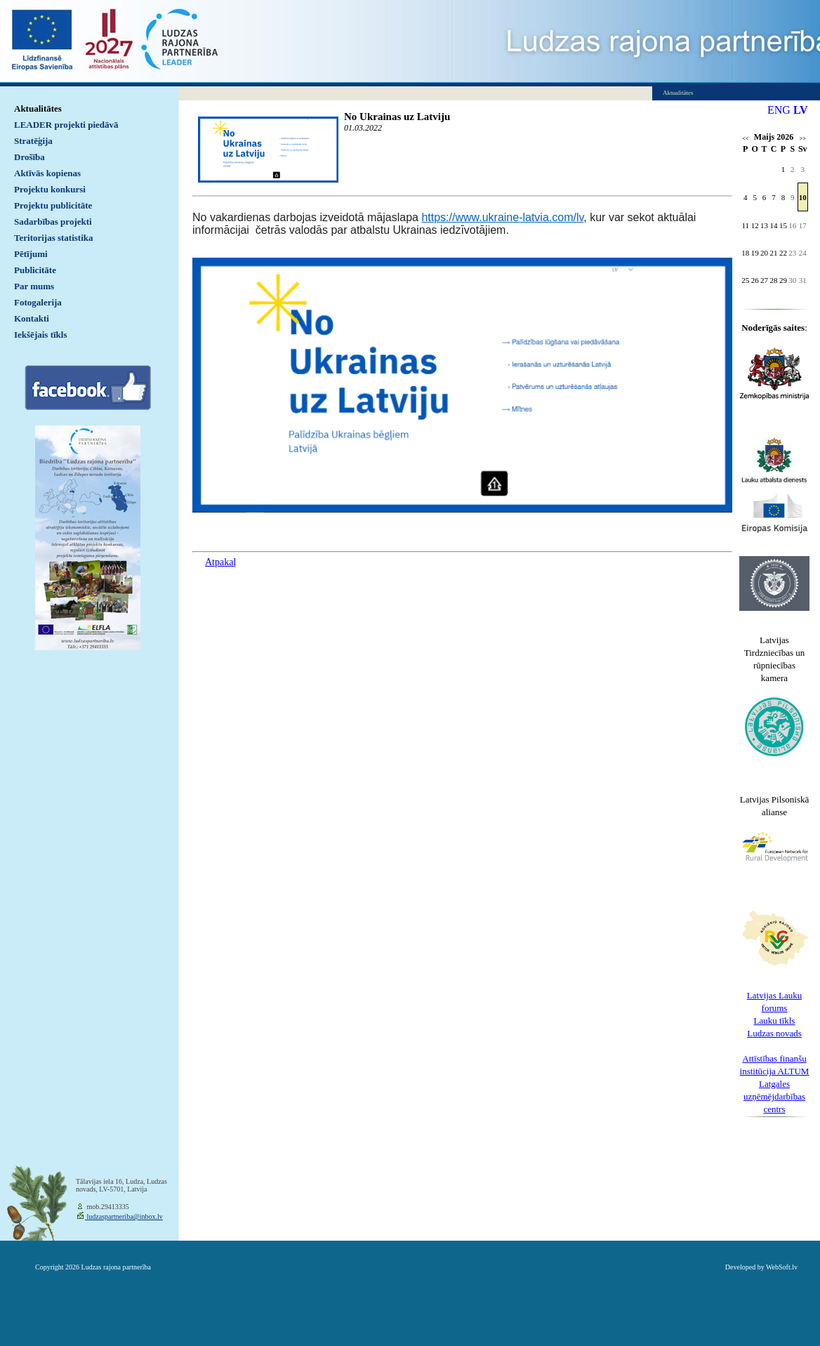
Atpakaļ (220, 562)
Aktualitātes (38, 108)
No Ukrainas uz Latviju (397, 116)
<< (745, 139)
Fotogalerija (38, 302)
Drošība (29, 157)
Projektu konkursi (50, 189)
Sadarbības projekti (53, 221)
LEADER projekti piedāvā (66, 124)
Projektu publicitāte (53, 205)
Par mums (34, 286)
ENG (779, 110)
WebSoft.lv (782, 1267)
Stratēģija (33, 141)
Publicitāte (35, 270)
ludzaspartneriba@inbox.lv (124, 1216)
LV (800, 110)
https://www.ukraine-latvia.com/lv (502, 217)
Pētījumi (31, 254)
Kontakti (31, 318)
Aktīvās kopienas (47, 173)
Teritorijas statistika (53, 237)
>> (803, 139)
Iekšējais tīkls (40, 334)
